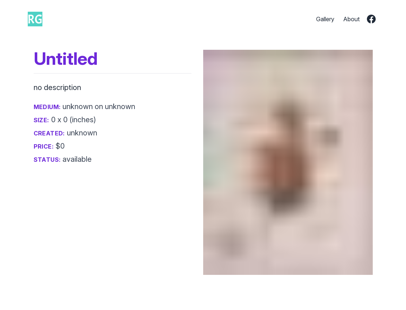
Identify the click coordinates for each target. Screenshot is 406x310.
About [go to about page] (351, 19)
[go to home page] (35, 19)
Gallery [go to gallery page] (325, 19)
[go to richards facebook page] (371, 19)
